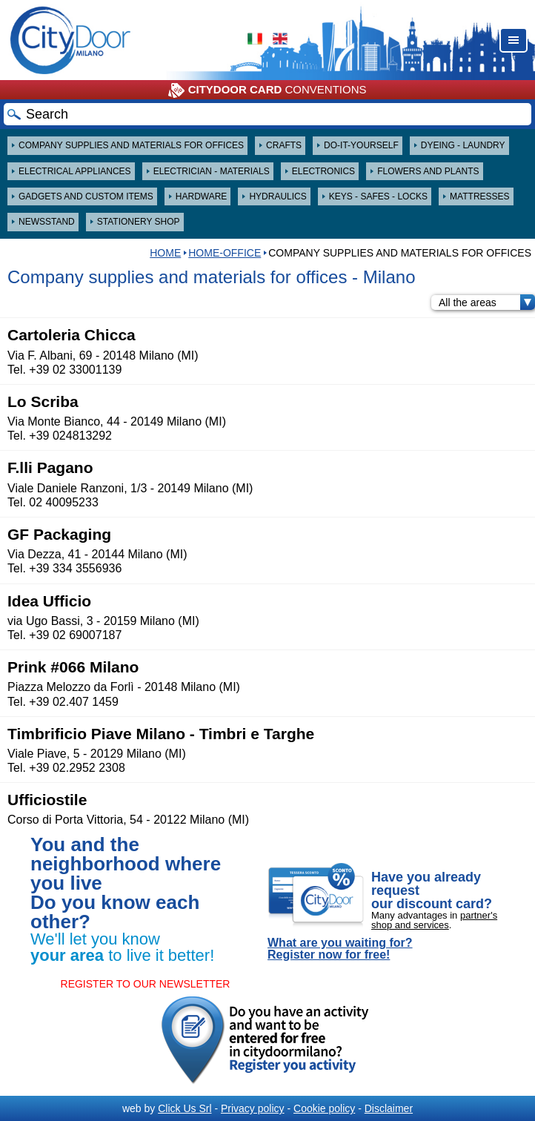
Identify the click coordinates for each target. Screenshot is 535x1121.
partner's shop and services (434, 920)
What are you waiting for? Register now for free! (340, 949)
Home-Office (224, 253)
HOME (165, 253)
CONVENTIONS (267, 90)
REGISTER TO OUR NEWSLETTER (145, 984)
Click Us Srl (184, 1108)
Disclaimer (389, 1108)
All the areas (487, 302)
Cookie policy (324, 1108)
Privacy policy (253, 1108)
